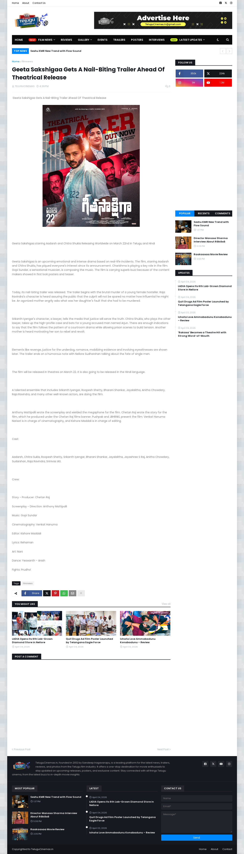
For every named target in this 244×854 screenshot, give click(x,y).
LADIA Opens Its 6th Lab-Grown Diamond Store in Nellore (32, 640)
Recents (204, 213)
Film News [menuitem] (45, 40)
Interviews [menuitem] (157, 40)
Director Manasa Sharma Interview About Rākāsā (211, 240)
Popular (184, 213)
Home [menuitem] (19, 40)
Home (15, 3)
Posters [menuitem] (137, 40)
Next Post (163, 749)
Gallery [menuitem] (83, 40)
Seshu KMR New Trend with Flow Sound (55, 51)
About (25, 3)
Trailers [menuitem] (119, 40)
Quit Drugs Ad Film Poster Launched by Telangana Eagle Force (89, 640)
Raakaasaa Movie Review (211, 254)
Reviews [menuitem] (66, 40)
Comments (222, 213)
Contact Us (39, 3)
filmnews (27, 61)
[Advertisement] (203, 148)
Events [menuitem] (102, 40)
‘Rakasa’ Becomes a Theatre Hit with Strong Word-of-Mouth (202, 334)
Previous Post (22, 749)
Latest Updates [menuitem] (190, 40)
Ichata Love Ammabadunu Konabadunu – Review (138, 640)
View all (166, 603)
